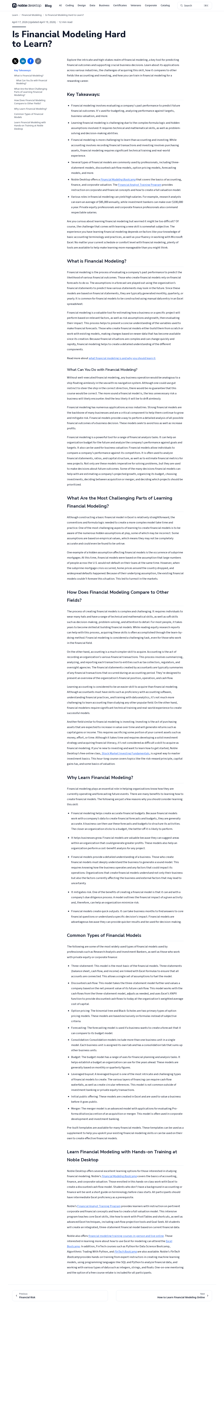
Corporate (151, 5)
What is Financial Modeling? (29, 75)
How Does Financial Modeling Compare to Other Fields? (29, 102)
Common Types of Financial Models (28, 115)
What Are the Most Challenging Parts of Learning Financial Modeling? (30, 92)
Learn (15, 15)
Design (82, 5)
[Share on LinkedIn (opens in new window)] (23, 61)
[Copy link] (38, 61)
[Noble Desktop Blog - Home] (32, 5)
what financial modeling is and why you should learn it (122, 358)
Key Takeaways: (22, 70)
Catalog (165, 5)
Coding (69, 5)
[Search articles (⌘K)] (194, 5)
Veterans (136, 5)
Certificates (120, 5)
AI (60, 5)
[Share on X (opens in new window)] (15, 61)
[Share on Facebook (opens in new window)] (30, 61)
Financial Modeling (32, 15)
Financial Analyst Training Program (139, 185)
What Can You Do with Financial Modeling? (31, 82)
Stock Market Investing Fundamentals (125, 753)
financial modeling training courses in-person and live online (126, 1236)
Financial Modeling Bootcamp (118, 179)
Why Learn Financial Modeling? (30, 108)
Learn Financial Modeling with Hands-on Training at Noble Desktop (30, 125)
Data (92, 5)
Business (104, 5)
